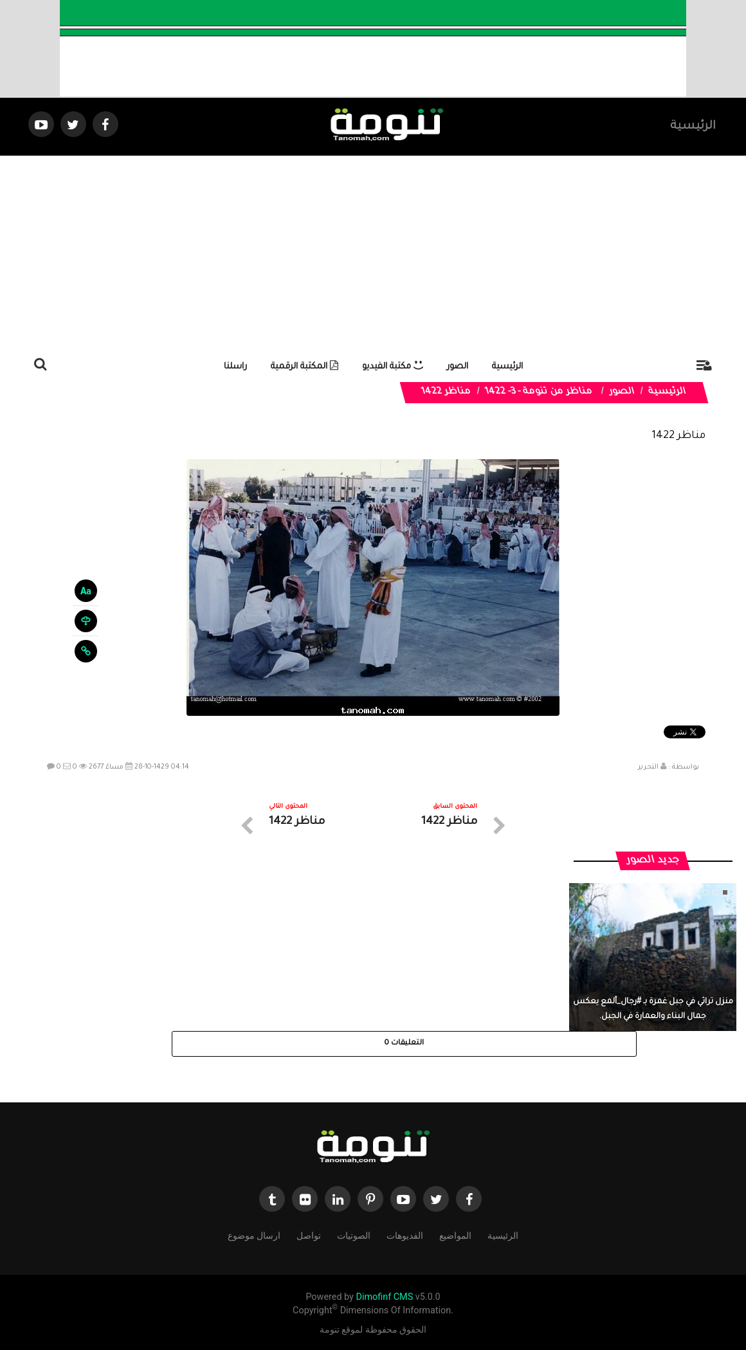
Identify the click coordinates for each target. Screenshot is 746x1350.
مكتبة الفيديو (392, 367)
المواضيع (455, 1234)
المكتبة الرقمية (304, 367)
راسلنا (235, 367)
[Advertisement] (373, 252)
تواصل (308, 1234)
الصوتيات (353, 1234)
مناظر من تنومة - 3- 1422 (539, 392)
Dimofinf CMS (384, 1296)
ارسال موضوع (254, 1234)
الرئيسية (693, 126)
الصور (457, 367)
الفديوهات (405, 1234)
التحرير (648, 767)
